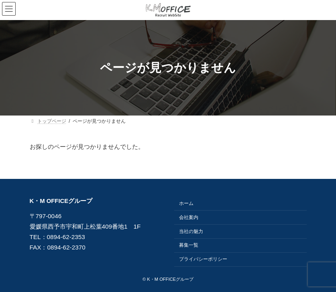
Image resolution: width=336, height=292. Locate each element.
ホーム (186, 203)
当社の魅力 (191, 231)
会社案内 (188, 217)
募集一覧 (188, 245)
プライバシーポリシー (203, 259)
